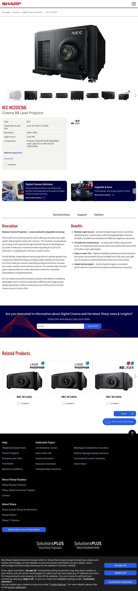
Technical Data (61, 215)
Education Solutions (46, 463)
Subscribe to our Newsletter (24, 529)
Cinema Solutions (45, 458)
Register (93, 326)
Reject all (120, 572)
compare (12, 164)
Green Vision (80, 463)
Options (99, 215)
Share (127, 413)
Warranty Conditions (12, 469)
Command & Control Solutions (89, 458)
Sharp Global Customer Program (18, 490)
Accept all (120, 565)
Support (82, 215)
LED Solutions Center (46, 448)
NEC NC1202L (24, 397)
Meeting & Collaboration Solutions (91, 448)
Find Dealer (8, 463)
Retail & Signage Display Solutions (91, 453)
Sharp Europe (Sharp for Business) (19, 509)
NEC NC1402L (69, 397)
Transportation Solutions (48, 469)
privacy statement (17, 587)
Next (135, 97)
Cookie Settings (58, 584)
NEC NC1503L (114, 397)
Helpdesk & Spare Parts (14, 448)
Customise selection (120, 581)
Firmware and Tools (12, 458)
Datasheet (8, 158)
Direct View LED (43, 453)
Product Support (10, 453)
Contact (6, 495)
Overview (39, 215)
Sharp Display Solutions (14, 485)
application (17, 152)
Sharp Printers (9, 515)
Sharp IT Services (11, 520)
